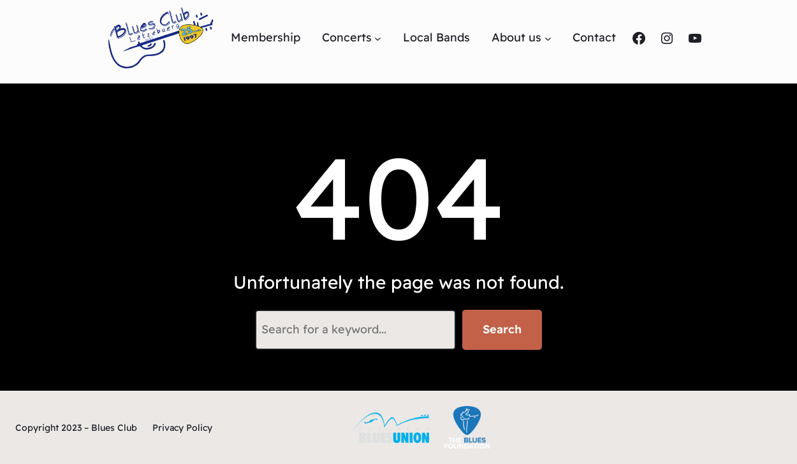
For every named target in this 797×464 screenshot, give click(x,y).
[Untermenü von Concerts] (377, 37)
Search (502, 329)
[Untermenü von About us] (548, 37)
